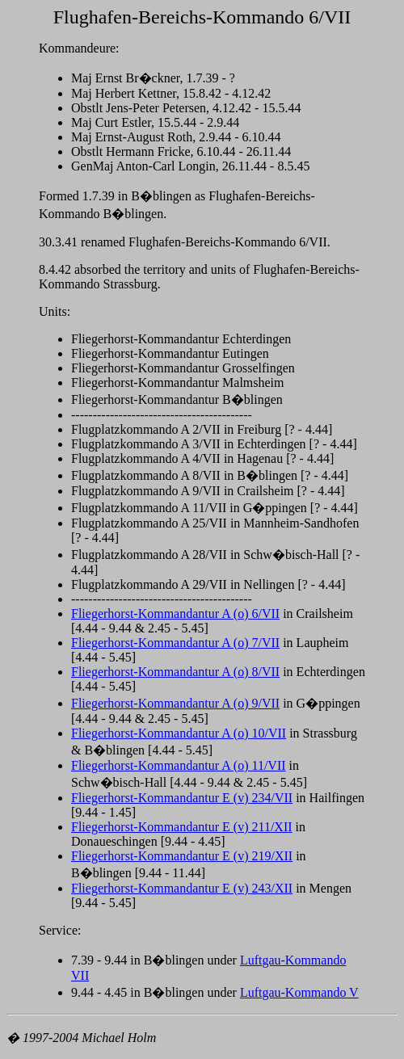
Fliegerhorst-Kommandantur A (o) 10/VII (178, 733)
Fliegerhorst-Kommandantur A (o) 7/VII (175, 642)
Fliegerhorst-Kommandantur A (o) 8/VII (175, 672)
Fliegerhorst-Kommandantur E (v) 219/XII (181, 856)
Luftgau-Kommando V (299, 992)
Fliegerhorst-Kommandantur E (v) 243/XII (181, 888)
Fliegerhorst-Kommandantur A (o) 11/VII (178, 765)
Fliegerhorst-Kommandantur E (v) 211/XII (181, 827)
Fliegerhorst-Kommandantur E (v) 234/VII (181, 798)
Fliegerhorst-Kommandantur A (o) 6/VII (175, 613)
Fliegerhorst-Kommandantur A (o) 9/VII (175, 703)
